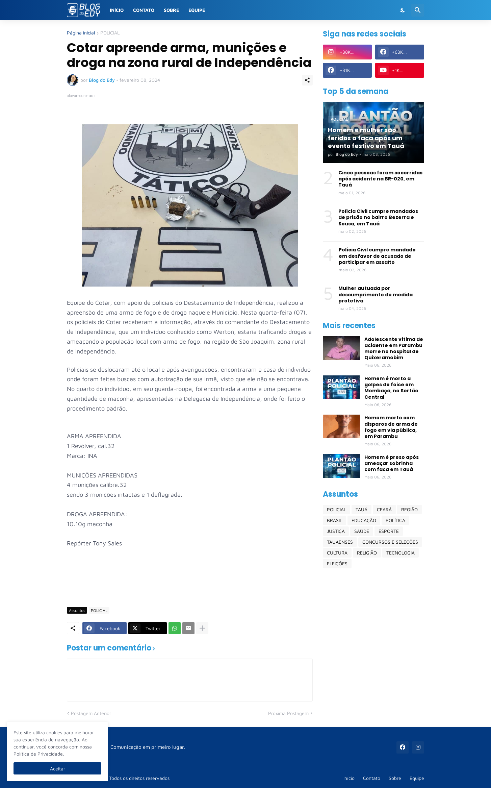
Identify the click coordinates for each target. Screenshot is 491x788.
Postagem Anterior (91, 713)
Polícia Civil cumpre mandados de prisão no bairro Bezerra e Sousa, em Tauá (378, 217)
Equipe (196, 10)
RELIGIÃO (367, 553)
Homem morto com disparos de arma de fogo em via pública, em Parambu (391, 427)
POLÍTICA (395, 520)
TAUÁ (361, 509)
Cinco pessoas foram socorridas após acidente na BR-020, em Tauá (380, 179)
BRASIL (334, 520)
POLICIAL (110, 32)
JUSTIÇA (336, 531)
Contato (143, 10)
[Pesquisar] (417, 10)
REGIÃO (409, 509)
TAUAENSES (340, 542)
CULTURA (337, 553)
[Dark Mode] (403, 10)
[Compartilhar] (307, 80)
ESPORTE (389, 531)
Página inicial (81, 32)
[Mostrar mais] (202, 628)
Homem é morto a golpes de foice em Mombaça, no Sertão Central (391, 387)
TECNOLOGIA (400, 553)
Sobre (171, 10)
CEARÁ (384, 509)
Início (117, 10)
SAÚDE (361, 531)
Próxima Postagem (288, 713)
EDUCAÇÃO (364, 520)
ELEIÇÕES (337, 563)
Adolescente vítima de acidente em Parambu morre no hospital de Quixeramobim (393, 348)
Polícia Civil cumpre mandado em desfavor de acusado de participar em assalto (377, 256)
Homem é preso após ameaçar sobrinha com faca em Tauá (391, 463)
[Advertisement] (190, 582)
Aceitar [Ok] (57, 768)
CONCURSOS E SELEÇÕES (390, 542)
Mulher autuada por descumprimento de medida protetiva (375, 294)
